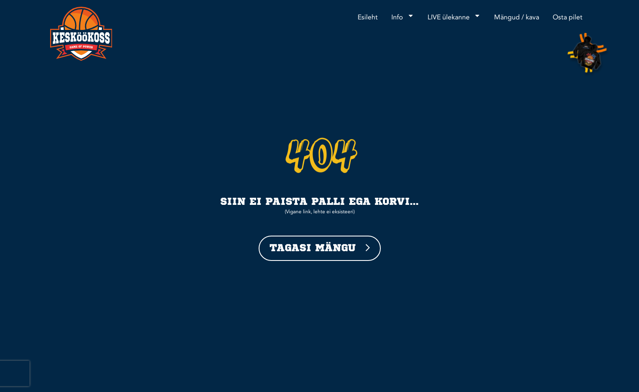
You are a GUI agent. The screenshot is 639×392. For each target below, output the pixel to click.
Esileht (368, 17)
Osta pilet (568, 17)
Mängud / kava (516, 17)
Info (402, 15)
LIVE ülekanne (454, 15)
